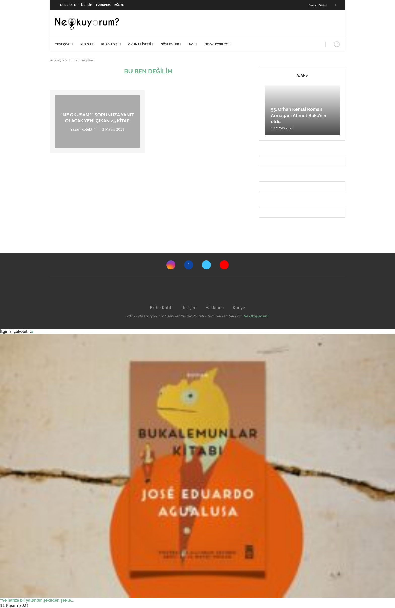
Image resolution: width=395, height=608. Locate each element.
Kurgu (85, 44)
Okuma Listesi (139, 44)
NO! (191, 44)
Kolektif (88, 129)
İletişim (87, 5)
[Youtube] (224, 264)
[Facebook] (335, 5)
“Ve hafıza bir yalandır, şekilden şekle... (37, 600)
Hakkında (103, 5)
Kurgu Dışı (109, 44)
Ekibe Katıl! (68, 5)
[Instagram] (170, 264)
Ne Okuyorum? (256, 316)
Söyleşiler (170, 44)
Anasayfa (57, 60)
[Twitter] (206, 264)
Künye (119, 5)
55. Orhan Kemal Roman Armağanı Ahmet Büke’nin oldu (298, 115)
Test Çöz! (62, 44)
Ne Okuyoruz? (216, 44)
